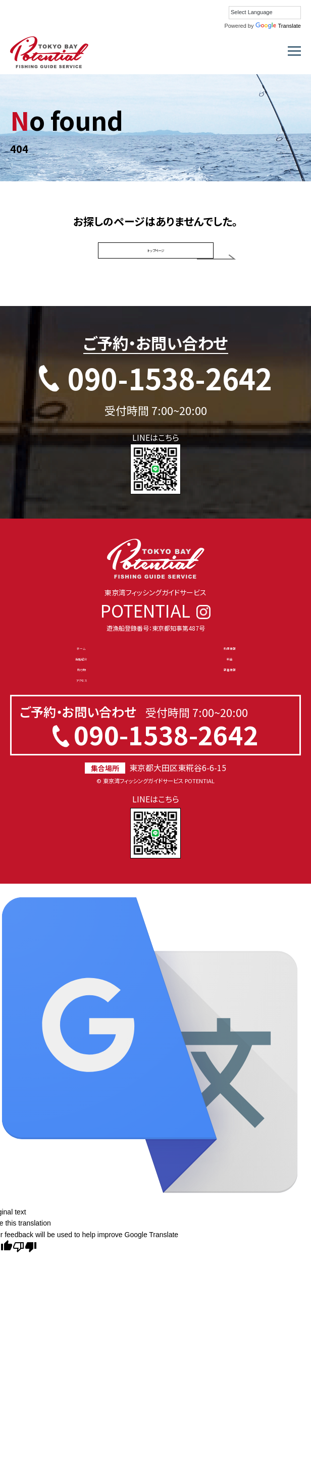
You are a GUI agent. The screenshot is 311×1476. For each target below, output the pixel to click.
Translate (278, 26)
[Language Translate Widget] (265, 12)
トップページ (156, 258)
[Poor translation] (25, 1315)
